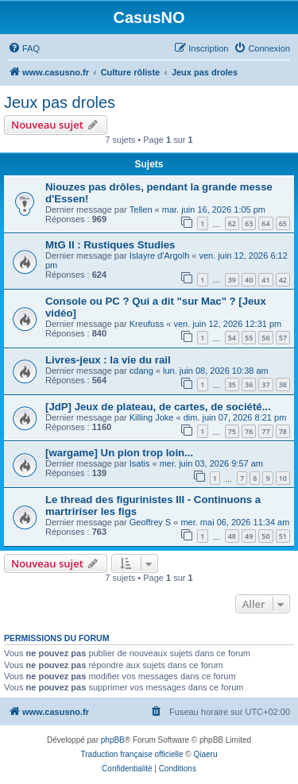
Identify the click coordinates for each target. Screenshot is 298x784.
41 (265, 280)
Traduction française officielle (132, 754)
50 (265, 536)
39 (232, 280)
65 (283, 223)
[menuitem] (24, 48)
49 (249, 536)
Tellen (141, 209)
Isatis (140, 463)
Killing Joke (152, 417)
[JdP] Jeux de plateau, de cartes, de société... (158, 407)
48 (232, 536)
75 (232, 431)
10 (283, 478)
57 (283, 337)
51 (283, 536)
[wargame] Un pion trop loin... (119, 453)
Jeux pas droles (59, 102)
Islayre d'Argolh (159, 255)
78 (283, 431)
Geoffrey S (150, 522)
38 (283, 384)
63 (249, 223)
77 (265, 431)
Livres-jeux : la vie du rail (108, 360)
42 (283, 280)
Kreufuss (147, 324)
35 (232, 384)
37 (265, 384)
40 (249, 280)
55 (249, 337)
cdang (141, 370)
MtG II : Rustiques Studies (110, 245)
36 (249, 384)
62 (232, 223)
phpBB (113, 740)
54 (232, 337)
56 (265, 337)
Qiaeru (205, 754)
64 (265, 223)
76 (249, 431)
